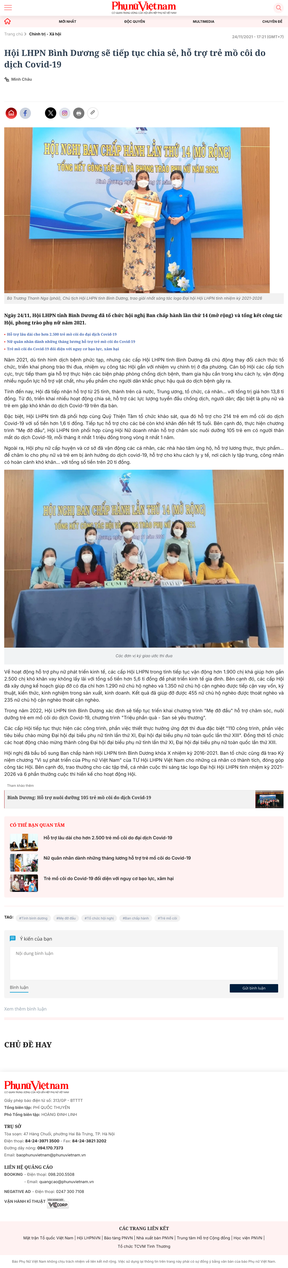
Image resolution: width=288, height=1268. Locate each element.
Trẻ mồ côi (168, 918)
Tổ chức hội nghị (100, 918)
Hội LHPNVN (88, 1238)
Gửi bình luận (254, 988)
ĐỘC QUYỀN (134, 21)
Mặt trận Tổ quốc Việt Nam (48, 1238)
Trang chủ (13, 34)
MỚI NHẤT (67, 21)
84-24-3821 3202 (89, 1141)
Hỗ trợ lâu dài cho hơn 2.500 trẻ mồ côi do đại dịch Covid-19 (62, 334)
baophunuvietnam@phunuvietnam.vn (51, 1155)
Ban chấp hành (137, 918)
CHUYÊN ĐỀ (272, 21)
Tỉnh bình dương (34, 918)
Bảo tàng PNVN (118, 1238)
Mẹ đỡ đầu (67, 918)
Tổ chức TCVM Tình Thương (144, 1246)
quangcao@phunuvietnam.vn (66, 1181)
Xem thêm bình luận (25, 1009)
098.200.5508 (61, 1174)
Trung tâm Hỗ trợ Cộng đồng (203, 1238)
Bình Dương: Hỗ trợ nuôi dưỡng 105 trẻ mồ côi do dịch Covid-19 (79, 797)
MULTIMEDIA (204, 21)
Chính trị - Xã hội (45, 34)
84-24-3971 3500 (42, 1141)
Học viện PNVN (248, 1238)
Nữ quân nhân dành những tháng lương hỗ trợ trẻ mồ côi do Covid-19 (71, 341)
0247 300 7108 (70, 1191)
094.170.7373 (50, 1148)
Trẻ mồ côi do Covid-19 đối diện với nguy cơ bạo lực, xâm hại (63, 348)
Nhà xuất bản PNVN (154, 1238)
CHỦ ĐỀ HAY (28, 1044)
